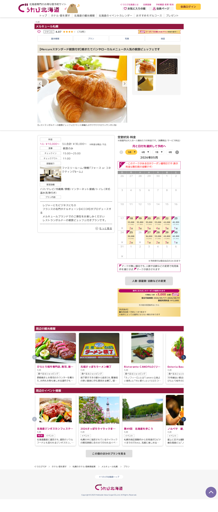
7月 (156, 164)
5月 (129, 164)
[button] (124, 96)
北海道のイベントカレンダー (115, 15)
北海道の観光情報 (84, 15)
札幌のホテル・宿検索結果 (84, 479)
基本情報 (55, 51)
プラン (91, 51)
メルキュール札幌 (47, 39)
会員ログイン (188, 7)
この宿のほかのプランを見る (109, 466)
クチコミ (49, 44)
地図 (163, 51)
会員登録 (147, 4)
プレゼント (172, 15)
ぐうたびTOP (40, 479)
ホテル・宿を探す (60, 15)
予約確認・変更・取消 (165, 4)
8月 (170, 165)
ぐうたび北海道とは (129, 4)
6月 (143, 164)
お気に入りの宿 (134, 8)
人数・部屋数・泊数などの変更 (149, 293)
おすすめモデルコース (149, 15)
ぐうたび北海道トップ (109, 489)
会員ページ (161, 8)
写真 (127, 51)
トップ (43, 15)
